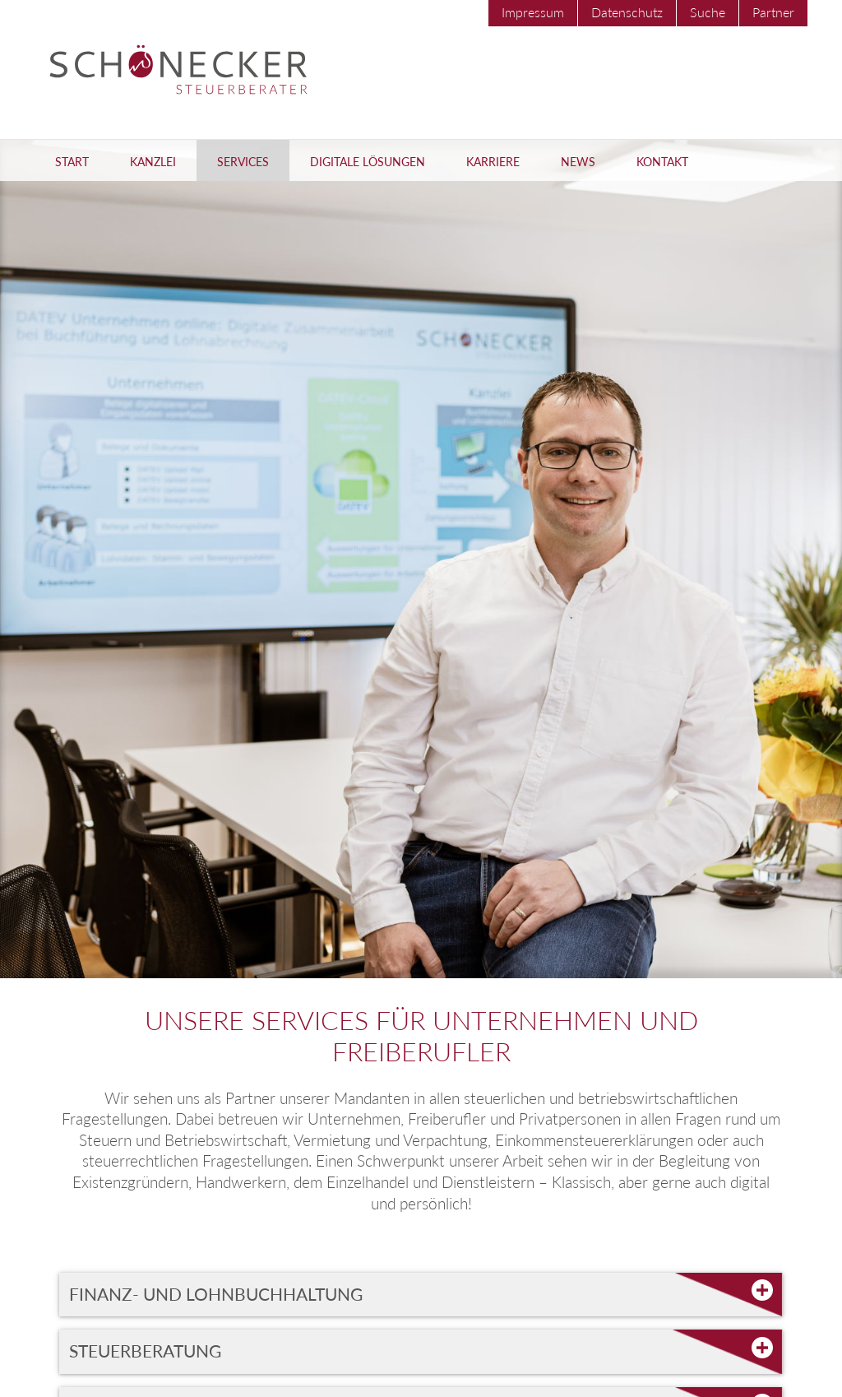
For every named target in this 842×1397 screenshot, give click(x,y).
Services (243, 162)
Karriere (493, 162)
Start (72, 162)
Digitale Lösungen (367, 162)
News (578, 162)
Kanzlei (153, 162)
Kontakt (662, 162)
